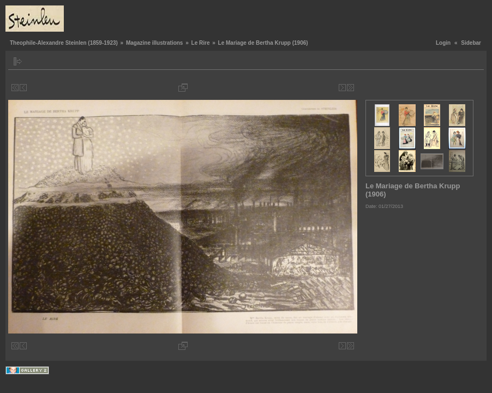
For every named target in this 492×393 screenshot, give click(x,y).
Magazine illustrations (154, 43)
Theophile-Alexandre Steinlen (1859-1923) (64, 43)
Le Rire (200, 43)
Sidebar (471, 43)
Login (443, 43)
